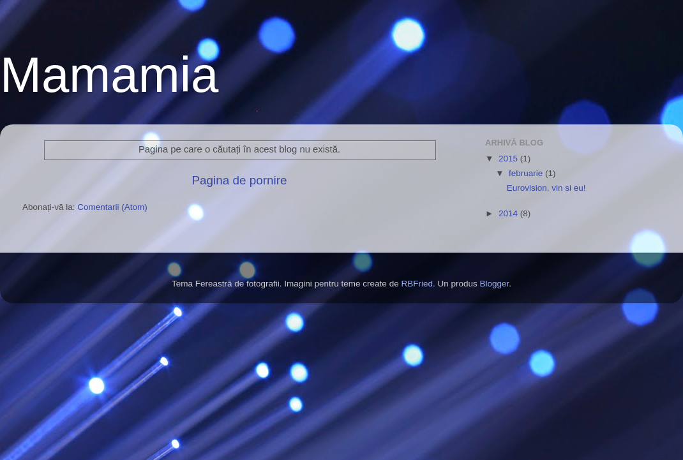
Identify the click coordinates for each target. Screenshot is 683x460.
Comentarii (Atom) (112, 207)
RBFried (417, 283)
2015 (509, 158)
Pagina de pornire (239, 180)
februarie (527, 173)
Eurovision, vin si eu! (546, 188)
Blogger (494, 283)
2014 (509, 213)
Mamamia (109, 75)
